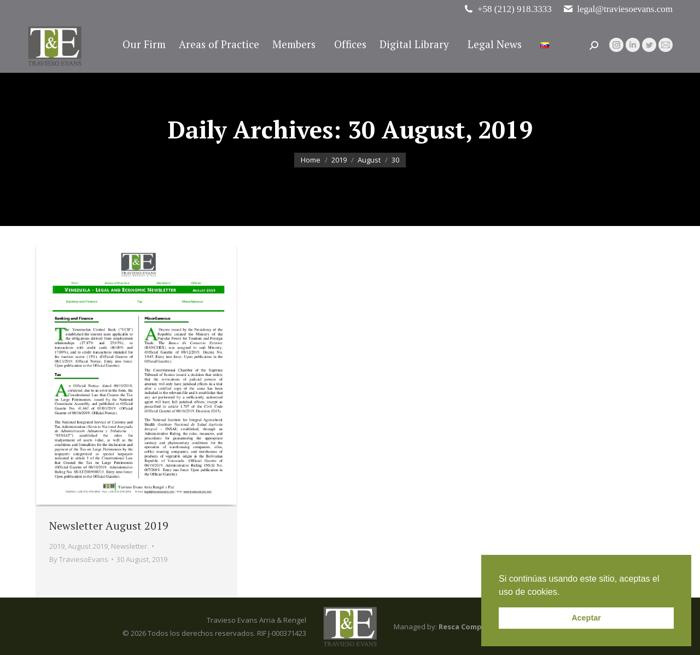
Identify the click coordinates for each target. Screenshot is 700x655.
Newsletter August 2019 (108, 525)
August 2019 (88, 546)
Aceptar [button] (586, 617)
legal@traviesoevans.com (618, 9)
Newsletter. (130, 546)
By (78, 559)
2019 (57, 546)
